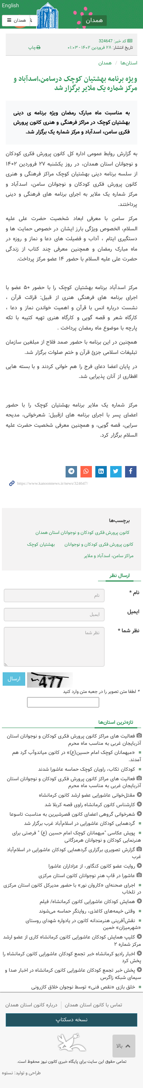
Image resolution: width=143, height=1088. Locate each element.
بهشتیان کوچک (41, 544)
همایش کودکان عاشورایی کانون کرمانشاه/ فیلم (87, 901)
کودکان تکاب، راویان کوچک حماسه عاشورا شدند (86, 769)
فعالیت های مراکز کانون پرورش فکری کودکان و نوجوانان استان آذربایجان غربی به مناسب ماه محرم (74, 740)
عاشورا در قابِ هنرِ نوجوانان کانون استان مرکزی (87, 875)
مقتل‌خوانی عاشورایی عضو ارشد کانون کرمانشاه (87, 795)
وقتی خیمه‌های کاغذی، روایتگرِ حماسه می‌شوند (87, 911)
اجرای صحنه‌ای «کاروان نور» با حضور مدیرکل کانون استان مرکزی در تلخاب (72, 889)
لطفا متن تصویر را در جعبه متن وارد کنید (101, 691)
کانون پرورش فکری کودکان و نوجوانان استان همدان (82, 532)
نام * (134, 593)
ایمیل (133, 612)
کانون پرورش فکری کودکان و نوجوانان (95, 14)
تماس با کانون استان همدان (93, 1005)
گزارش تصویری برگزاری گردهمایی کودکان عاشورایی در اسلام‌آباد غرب (74, 853)
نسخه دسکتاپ (71, 1020)
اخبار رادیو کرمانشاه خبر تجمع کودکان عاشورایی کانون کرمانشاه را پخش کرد (72, 957)
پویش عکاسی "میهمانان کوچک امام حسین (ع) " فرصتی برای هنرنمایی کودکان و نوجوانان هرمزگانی (76, 836)
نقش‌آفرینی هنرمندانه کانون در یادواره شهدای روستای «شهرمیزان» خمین (83, 924)
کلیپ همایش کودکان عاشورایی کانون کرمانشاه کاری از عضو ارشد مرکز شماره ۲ (72, 941)
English (10, 6)
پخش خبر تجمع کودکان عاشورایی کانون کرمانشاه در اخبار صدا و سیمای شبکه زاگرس (73, 974)
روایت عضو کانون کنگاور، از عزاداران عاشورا (91, 866)
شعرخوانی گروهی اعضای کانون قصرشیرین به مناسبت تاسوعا (72, 814)
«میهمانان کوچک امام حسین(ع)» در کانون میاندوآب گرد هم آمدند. (76, 756)
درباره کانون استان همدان (31, 1005)
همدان (16, 20)
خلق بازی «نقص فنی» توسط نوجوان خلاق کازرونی (83, 987)
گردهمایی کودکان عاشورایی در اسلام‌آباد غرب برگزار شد (79, 823)
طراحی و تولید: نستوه (21, 1073)
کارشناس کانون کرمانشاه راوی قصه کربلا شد (90, 804)
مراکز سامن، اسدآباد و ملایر (108, 555)
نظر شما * (128, 631)
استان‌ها (129, 63)
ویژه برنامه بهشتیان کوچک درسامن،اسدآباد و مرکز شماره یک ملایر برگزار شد (75, 83)
